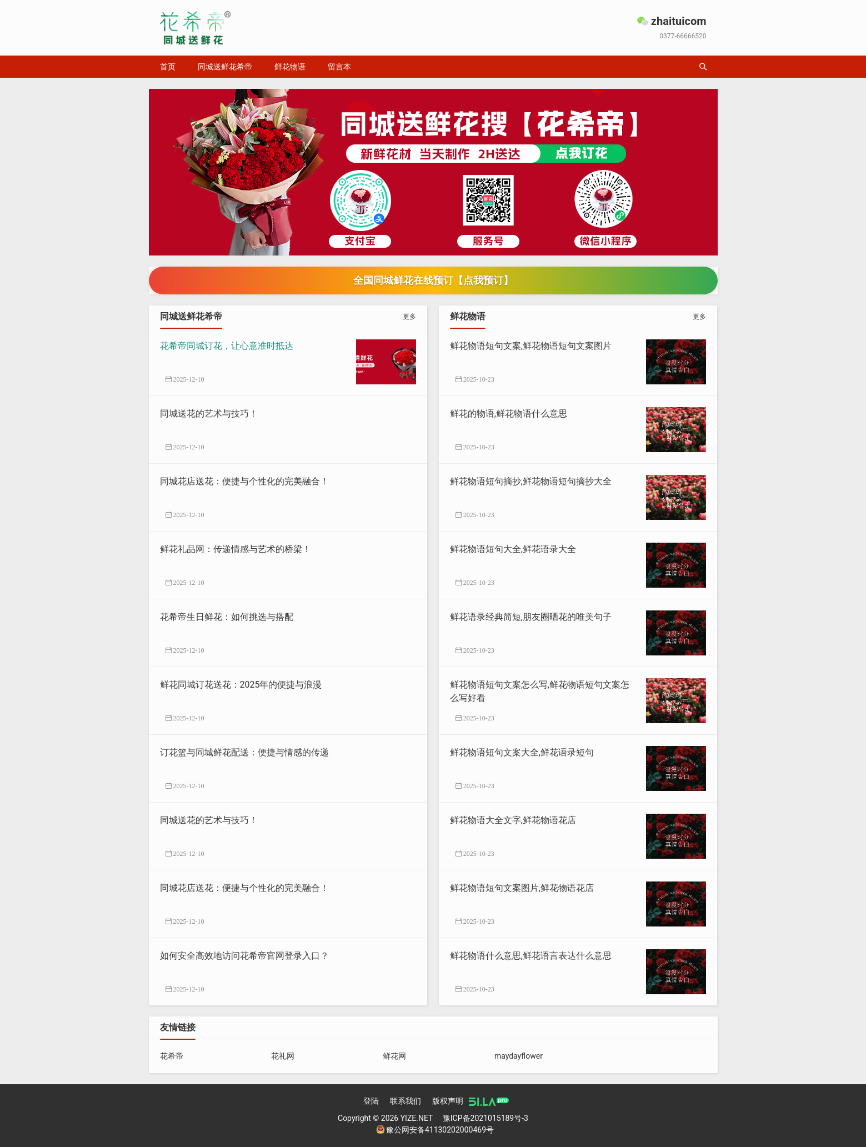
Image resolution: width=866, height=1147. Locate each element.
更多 (409, 316)
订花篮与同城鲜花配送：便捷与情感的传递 (244, 752)
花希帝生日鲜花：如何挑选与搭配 (226, 617)
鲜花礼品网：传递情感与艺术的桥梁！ (235, 549)
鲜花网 (394, 1055)
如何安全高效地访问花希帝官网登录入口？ (244, 955)
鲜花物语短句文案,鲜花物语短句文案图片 (531, 345)
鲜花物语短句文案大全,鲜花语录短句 (522, 752)
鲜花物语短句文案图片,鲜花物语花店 (522, 888)
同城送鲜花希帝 (225, 66)
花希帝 (171, 1055)
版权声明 (447, 1100)
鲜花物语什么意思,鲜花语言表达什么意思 (531, 955)
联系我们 (405, 1100)
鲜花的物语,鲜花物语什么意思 (508, 413)
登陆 (371, 1100)
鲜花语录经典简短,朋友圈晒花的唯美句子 (531, 617)
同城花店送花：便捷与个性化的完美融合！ (244, 481)
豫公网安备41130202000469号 (435, 1129)
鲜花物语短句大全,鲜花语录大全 (513, 549)
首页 (168, 66)
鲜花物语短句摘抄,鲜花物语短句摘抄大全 (531, 481)
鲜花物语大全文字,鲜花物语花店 (513, 820)
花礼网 (282, 1055)
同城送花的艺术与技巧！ (209, 413)
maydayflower (518, 1055)
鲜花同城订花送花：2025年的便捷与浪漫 (241, 684)
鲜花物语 (290, 66)
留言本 (339, 66)
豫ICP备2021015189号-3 (485, 1118)
